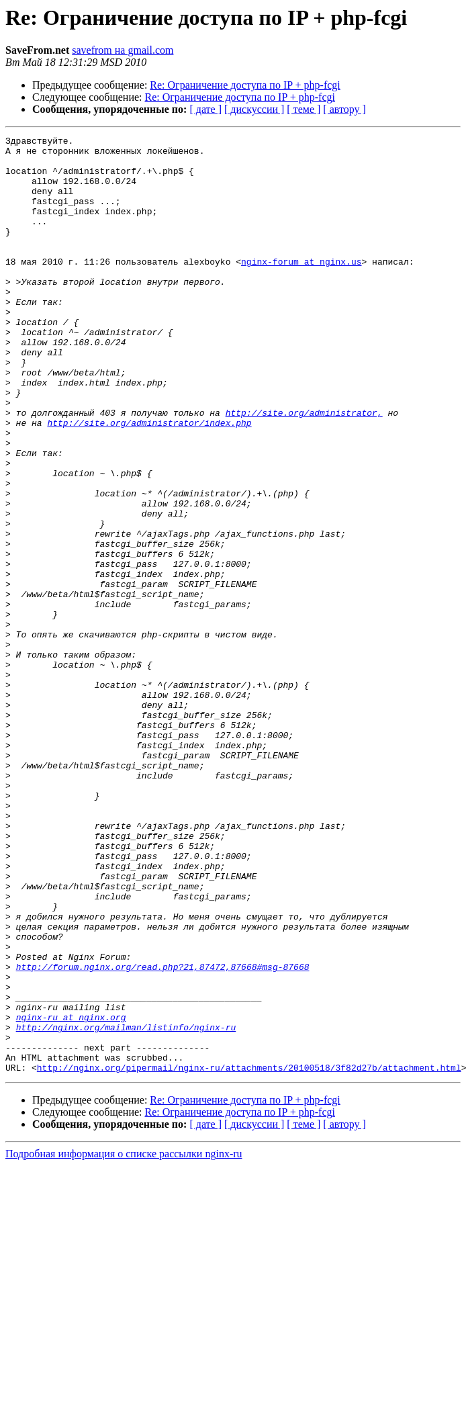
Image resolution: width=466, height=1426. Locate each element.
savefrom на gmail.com (122, 50)
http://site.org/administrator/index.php (149, 481)
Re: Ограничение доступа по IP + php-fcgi (245, 85)
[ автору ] (344, 109)
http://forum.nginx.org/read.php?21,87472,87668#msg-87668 (163, 1134)
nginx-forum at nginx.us (301, 287)
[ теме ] (303, 109)
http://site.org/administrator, (304, 469)
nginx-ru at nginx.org (71, 1194)
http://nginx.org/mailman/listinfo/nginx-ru (126, 1206)
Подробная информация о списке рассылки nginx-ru (123, 1341)
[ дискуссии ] (254, 109)
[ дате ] (205, 109)
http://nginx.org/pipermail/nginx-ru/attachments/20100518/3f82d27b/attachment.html (249, 1255)
